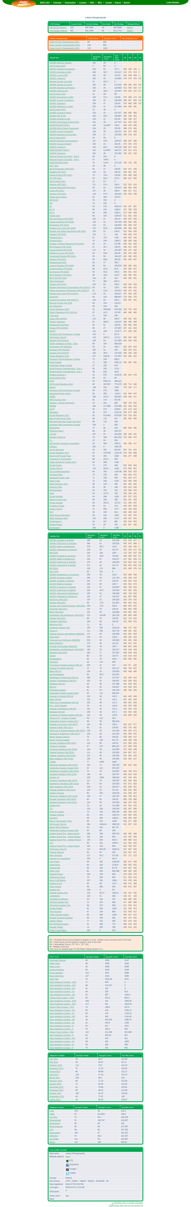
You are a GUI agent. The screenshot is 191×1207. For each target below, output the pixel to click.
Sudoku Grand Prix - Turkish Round (64, 837)
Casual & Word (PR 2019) (60, 250)
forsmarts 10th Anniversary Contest (64, 425)
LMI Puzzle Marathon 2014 (61, 384)
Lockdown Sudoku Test (59, 628)
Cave (51, 1111)
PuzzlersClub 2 (56, 237)
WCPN (52, 331)
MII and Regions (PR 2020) (61, 219)
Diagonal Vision (56, 874)
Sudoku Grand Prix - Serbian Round (65, 840)
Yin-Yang (53, 1117)
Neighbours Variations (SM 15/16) (64, 771)
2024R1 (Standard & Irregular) (62, 565)
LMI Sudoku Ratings (58, 31)
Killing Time (54, 871)
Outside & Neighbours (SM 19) (62, 681)
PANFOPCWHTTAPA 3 (59, 125)
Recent (127, 2)
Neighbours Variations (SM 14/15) (64, 784)
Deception (53, 412)
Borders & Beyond (57, 437)
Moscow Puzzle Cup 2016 (60, 303)
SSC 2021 (53, 166)
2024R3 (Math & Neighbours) (62, 559)
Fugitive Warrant (56, 852)
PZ (50, 206)
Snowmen (53, 297)
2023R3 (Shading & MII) (59, 119)
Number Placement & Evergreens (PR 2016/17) (70, 287)
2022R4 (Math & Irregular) (60, 584)
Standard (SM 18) (57, 712)
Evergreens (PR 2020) (59, 225)
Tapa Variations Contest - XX (61, 991)
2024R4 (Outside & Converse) (62, 556)
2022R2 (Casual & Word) (60, 144)
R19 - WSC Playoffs (58, 706)
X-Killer (52, 762)
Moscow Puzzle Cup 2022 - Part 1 (64, 159)
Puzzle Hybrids (55, 496)
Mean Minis (54, 637)
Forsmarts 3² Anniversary (60, 459)
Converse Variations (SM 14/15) (63, 780)
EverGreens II (55, 521)
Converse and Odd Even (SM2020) (64, 640)
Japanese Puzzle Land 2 (60, 393)
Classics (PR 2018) (57, 284)
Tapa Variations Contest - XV (61, 1013)
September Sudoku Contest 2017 (63, 721)
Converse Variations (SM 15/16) (63, 749)
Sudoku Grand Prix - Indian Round (64, 846)
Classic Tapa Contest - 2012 (61, 1032)
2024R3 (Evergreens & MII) (61, 97)
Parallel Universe (56, 815)
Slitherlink (53, 1136)
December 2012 (56, 1087)
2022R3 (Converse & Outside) (62, 587)
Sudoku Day (54, 805)
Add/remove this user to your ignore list (126, 1205)
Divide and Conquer (58, 197)
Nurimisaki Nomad (57, 960)
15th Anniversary (56, 281)
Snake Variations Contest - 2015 (63, 344)
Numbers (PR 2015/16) (59, 350)
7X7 (51, 809)
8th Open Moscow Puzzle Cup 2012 (65, 422)
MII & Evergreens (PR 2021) (61, 169)
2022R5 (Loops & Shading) (61, 131)
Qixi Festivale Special (58, 924)
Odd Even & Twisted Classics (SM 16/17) (67, 731)
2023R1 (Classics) (57, 153)
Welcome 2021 (55, 624)
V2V (51, 843)
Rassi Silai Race (56, 976)
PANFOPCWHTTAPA (58, 163)
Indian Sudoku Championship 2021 (64, 45)
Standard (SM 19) (57, 684)
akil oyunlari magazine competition (64, 443)
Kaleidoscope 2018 (57, 262)
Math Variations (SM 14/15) (61, 787)
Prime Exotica (55, 911)
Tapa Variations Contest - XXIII (62, 982)
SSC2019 (53, 662)
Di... (51, 440)
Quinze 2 (53, 631)
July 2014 (53, 1059)
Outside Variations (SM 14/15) (62, 790)
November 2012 (56, 1090)
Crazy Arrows (55, 887)
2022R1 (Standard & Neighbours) (64, 593)
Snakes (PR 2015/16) (58, 328)
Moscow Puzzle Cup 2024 (60, 81)
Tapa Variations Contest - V (61, 1048)
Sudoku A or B (55, 883)
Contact (108, 2)
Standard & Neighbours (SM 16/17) (64, 734)
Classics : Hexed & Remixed (61, 403)
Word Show (54, 428)
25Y (51, 203)
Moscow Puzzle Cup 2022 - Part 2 (64, 156)
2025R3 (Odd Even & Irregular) (63, 543)
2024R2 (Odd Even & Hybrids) (62, 562)
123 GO (52, 434)
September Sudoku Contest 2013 (63, 830)
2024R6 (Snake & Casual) (60, 85)
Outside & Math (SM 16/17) (61, 727)
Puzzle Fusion (55, 465)
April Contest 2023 (57, 110)
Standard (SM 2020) (58, 653)
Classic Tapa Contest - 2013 (61, 1007)
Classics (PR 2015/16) (59, 353)
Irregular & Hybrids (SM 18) (61, 696)
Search (118, 2)
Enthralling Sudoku (57, 690)
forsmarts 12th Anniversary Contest (64, 359)
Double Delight (55, 908)
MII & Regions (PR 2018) (60, 275)
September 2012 (56, 1096)
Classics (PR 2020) (57, 234)
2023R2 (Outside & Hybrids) (61, 581)
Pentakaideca (55, 659)
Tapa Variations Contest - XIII (62, 1020)
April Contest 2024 (57, 94)
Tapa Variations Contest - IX (61, 1035)
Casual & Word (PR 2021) (60, 175)
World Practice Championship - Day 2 (65, 368)
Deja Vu (52, 687)
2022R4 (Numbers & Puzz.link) (62, 134)
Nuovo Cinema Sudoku (59, 740)
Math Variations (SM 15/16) (61, 759)
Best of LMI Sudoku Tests (60, 821)
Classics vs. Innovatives (59, 858)
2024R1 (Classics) (57, 103)
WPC (100, 2)
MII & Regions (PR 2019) (60, 247)
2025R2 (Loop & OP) (58, 75)
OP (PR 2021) (55, 178)
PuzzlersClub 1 (56, 241)
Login (169, 2)
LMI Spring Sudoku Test (59, 905)
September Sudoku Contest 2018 (63, 693)
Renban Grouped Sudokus (61, 918)
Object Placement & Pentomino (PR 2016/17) (69, 290)
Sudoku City (54, 890)
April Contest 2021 (57, 181)
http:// (67, 1156)
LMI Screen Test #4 (57, 824)
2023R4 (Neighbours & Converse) (64, 575)
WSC (92, 2)
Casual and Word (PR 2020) (61, 222)
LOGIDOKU (54, 896)
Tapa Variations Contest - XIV (62, 1016)
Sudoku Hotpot (55, 921)
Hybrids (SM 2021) (57, 603)
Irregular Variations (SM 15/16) (62, 743)
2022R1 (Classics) (57, 147)
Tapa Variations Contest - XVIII (62, 1001)
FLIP (51, 512)
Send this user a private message (128, 1203)
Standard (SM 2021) (58, 621)
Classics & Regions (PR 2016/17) (64, 300)
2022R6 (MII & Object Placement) (64, 128)
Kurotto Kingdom (56, 970)
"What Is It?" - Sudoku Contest (62, 718)
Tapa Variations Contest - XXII (62, 985)
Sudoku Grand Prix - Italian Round (64, 833)
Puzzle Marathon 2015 (59, 356)
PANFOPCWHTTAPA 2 (59, 150)
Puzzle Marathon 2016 (59, 309)
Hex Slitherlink (55, 306)
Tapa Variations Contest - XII (61, 1023)
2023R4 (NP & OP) (57, 116)
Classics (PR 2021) (57, 194)
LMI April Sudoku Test (58, 902)
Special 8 (53, 818)
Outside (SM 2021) (57, 618)
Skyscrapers (54, 1133)
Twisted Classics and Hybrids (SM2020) (66, 634)
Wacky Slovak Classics (59, 737)
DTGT (52, 409)
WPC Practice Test (57, 400)
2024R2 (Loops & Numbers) (61, 100)
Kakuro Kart (54, 966)
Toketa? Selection (57, 322)
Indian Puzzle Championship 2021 (64, 42)
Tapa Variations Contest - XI (61, 1026)
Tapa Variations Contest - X (61, 1029)
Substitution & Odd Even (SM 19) (63, 677)
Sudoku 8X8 (54, 868)
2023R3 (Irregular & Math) (60, 578)
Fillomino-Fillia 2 (56, 431)
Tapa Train (54, 979)
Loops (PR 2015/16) (58, 319)
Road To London (56, 812)
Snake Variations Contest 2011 (62, 462)
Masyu (52, 1142)
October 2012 (55, 1093)
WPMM (52, 406)
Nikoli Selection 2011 (58, 484)
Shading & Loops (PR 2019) (61, 253)
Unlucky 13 (54, 777)
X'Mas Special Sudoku (59, 915)
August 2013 (54, 1071)
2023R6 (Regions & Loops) (61, 106)
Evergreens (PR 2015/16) (60, 347)
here (56, 949)
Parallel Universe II (57, 375)
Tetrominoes (54, 1123)
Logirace (53, 446)
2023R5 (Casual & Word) (60, 113)
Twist (51, 493)
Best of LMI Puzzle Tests (60, 418)
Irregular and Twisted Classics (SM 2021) (67, 606)
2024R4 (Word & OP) (58, 91)
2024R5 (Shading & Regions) (62, 88)
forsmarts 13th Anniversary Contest (64, 334)
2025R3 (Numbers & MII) (60, 72)
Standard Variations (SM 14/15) (63, 802)
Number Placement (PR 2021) (62, 188)
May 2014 (53, 1062)
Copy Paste (54, 862)
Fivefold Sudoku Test (58, 893)
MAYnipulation (55, 490)
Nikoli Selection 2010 (58, 518)
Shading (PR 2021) (57, 172)
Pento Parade (55, 362)
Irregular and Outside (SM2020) (63, 646)
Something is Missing (58, 899)
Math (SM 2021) (56, 612)
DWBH (52, 397)
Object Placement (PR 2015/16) (63, 312)
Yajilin (51, 1114)
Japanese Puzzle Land (59, 478)
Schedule (57, 2)
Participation (70, 2)
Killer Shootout (55, 855)
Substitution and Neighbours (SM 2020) (66, 649)
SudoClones (54, 865)
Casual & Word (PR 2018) (60, 269)
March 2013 (54, 1078)
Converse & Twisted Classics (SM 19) (65, 665)
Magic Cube (54, 481)
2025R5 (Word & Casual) (60, 63)
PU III (51, 212)
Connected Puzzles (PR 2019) (62, 256)
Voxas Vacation (56, 973)
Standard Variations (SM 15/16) (63, 774)
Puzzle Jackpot (56, 503)
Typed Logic (54, 216)
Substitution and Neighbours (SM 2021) (66, 615)
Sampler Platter (56, 927)
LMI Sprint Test (55, 475)
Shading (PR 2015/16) (59, 325)
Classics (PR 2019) (57, 259)
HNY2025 (53, 553)
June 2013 (54, 1075)
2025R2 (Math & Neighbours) (62, 546)
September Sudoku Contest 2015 (63, 768)
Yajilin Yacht (54, 963)
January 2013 (55, 1084)
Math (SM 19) (55, 671)
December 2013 (56, 1068)
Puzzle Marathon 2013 (59, 415)
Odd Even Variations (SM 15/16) (63, 765)
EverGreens (54, 528)
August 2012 (54, 1099)
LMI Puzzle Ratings (57, 27)
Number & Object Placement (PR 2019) (66, 244)
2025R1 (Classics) (57, 78)
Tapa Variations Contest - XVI (62, 1010)
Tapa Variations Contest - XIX (62, 995)
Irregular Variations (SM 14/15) (62, 799)
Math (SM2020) (56, 643)
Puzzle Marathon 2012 (59, 453)
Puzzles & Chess (56, 506)
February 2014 (55, 1065)
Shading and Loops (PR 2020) (62, 228)
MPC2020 (53, 200)
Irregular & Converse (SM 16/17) (63, 724)
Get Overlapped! (56, 674)
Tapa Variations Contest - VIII (62, 1038)
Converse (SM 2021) (58, 609)
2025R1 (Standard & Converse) (63, 550)
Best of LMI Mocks (57, 880)
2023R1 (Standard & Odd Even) (63, 596)
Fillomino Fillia (55, 487)
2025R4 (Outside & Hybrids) (61, 540)
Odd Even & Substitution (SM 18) (63, 702)
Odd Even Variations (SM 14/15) (63, 796)
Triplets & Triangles (57, 746)
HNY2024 (53, 568)
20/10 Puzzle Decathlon (59, 515)
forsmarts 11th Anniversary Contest (64, 390)
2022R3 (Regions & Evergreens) (63, 141)
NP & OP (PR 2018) (58, 278)
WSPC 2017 (45, 2)
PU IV (51, 209)
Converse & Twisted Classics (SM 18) (65, 715)
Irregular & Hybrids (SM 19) (61, 668)
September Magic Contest (60, 365)
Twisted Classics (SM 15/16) (61, 752)
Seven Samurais (56, 450)
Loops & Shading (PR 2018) (61, 266)
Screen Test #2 (55, 468)
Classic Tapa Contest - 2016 (61, 998)
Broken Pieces (55, 524)
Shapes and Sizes (57, 877)
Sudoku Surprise (56, 793)
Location (83, 2)
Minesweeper (55, 1120)
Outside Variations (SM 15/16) (62, 755)
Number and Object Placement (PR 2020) (67, 231)
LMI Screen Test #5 (57, 337)
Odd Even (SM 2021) (58, 599)
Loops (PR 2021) (56, 191)
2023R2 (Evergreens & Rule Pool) (64, 122)
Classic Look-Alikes (57, 930)
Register (175, 2)
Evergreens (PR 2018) (59, 272)
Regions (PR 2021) (57, 184)
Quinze (52, 656)
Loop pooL (54, 315)
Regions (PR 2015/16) (59, 340)
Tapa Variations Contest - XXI (62, 988)
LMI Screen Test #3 (57, 849)
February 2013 (55, 1081)
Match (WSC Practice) (59, 827)
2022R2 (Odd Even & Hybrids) (62, 590)
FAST (51, 381)
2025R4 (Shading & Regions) (62, 69)
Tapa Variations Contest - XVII (62, 1004)
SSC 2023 (53, 571)
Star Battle (54, 1139)
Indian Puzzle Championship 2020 (64, 48)
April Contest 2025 (57, 66)
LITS (51, 1130)
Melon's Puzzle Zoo (57, 499)
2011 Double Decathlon (59, 471)
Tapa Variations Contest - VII (61, 1041)
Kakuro (52, 387)
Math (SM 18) (55, 699)
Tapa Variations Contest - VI (61, 1044)
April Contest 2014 (57, 378)
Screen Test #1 (55, 509)
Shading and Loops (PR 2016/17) (64, 294)
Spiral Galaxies (56, 1126)
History (130, 27)
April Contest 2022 (57, 138)
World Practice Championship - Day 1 (65, 372)
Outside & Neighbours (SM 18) (62, 709)
